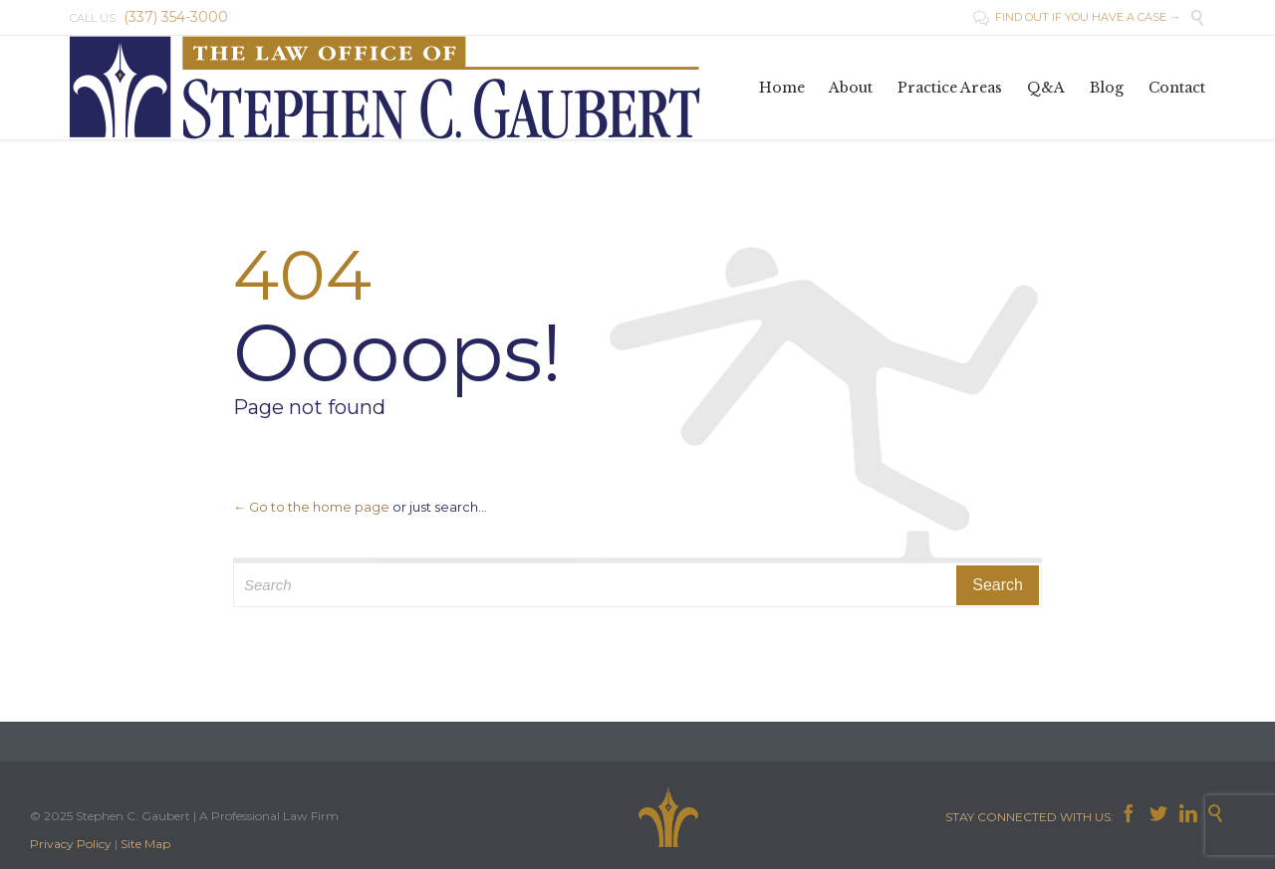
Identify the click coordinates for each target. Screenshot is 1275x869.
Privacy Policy (71, 843)
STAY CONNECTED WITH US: (1032, 816)
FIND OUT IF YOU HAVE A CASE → (1076, 17)
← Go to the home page (311, 507)
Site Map (145, 843)
